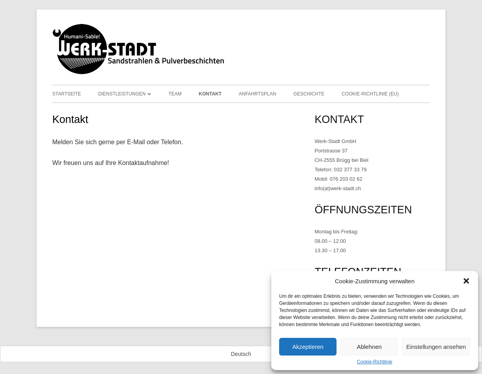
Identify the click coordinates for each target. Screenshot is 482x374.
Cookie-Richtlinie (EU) (370, 94)
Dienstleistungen (122, 94)
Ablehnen (369, 346)
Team (174, 94)
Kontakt (210, 94)
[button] (466, 281)
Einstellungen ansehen (436, 346)
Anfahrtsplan (257, 94)
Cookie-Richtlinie (374, 361)
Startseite (66, 94)
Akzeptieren (307, 346)
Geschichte (308, 94)
